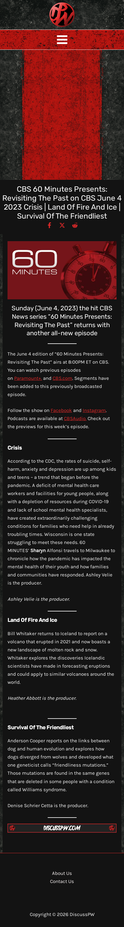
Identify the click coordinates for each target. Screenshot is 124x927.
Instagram (94, 410)
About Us (62, 873)
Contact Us (62, 881)
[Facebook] (49, 225)
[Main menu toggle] (62, 40)
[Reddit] (75, 225)
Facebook (61, 410)
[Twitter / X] (62, 225)
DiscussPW (50, 27)
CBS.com (62, 378)
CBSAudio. (75, 418)
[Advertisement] (62, 115)
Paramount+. (28, 378)
